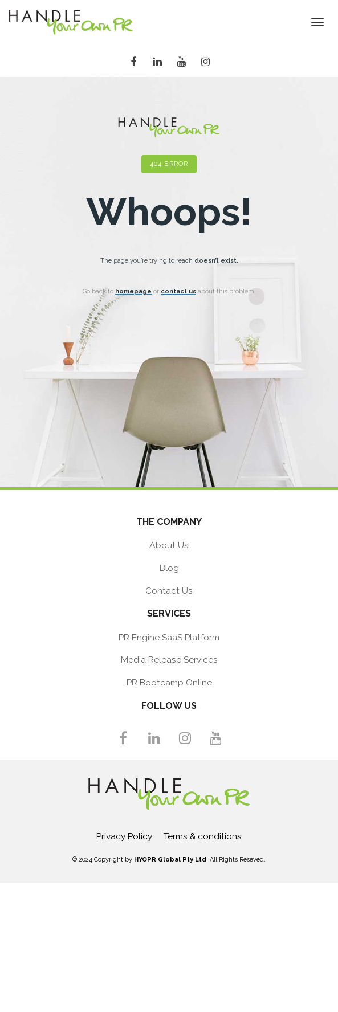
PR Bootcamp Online (169, 682)
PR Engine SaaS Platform (169, 637)
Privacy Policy (124, 836)
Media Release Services (169, 659)
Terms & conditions (203, 836)
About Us (169, 545)
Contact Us (169, 590)
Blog (169, 567)
